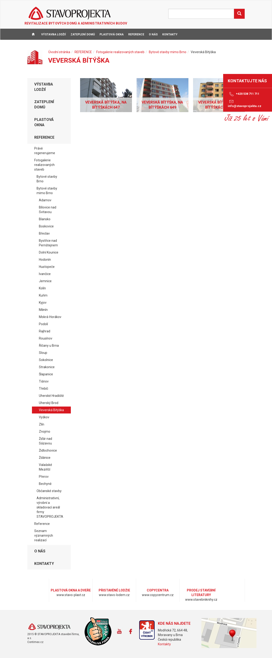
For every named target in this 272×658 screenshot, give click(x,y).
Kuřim (43, 295)
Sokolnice (46, 360)
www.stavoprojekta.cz (49, 626)
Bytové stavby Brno (47, 179)
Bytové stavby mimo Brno (167, 52)
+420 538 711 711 (243, 94)
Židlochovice (48, 450)
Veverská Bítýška (51, 410)
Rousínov (45, 338)
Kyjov (43, 302)
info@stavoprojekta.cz (244, 103)
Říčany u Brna (49, 345)
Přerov (44, 476)
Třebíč (43, 388)
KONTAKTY (170, 34)
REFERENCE (136, 34)
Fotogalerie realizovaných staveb (120, 52)
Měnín (43, 310)
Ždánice (44, 457)
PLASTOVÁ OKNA (112, 34)
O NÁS (153, 34)
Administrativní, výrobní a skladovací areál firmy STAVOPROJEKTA (50, 507)
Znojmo (44, 431)
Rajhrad (44, 331)
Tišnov (44, 381)
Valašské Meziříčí (45, 467)
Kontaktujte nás (247, 80)
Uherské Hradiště (51, 396)
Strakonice (47, 367)
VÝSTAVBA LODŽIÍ (53, 34)
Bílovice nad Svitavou (47, 209)
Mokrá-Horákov (50, 317)
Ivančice (45, 274)
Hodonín (45, 259)
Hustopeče (47, 267)
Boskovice (46, 226)
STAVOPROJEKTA (69, 13)
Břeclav (44, 233)
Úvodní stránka (59, 52)
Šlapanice (46, 374)
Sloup (43, 353)
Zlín (41, 424)
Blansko (44, 219)
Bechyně (45, 484)
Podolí (43, 324)
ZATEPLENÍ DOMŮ (83, 34)
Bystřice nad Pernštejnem (48, 243)
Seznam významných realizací (43, 535)
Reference (42, 524)
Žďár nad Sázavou (45, 441)
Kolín (42, 288)
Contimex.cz (35, 642)
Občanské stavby (49, 491)
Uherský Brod (48, 403)
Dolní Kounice (48, 252)
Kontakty (164, 644)
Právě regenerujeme (44, 151)
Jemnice (45, 281)
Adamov (45, 200)
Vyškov (44, 417)
